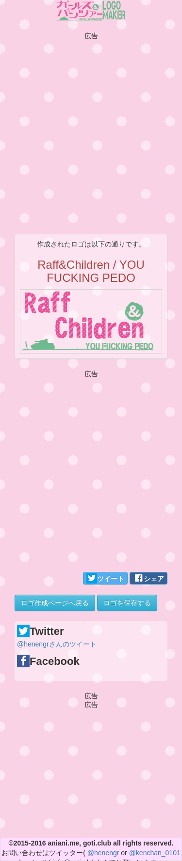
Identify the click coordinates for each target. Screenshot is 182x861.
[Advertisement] (91, 130)
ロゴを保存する (127, 603)
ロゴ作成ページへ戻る (55, 603)
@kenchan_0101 (155, 853)
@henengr (103, 853)
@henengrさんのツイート (57, 644)
